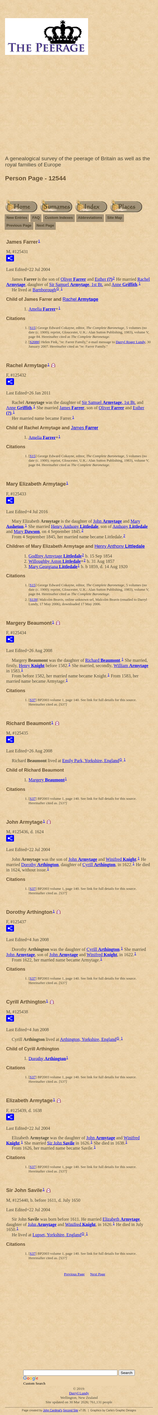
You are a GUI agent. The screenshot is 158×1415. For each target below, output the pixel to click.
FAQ (36, 217)
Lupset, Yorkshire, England (56, 1234)
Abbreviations (90, 217)
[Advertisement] (79, 106)
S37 (32, 700)
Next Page (45, 225)
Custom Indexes (59, 217)
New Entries (16, 217)
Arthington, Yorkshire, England (88, 1039)
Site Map (114, 217)
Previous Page (19, 225)
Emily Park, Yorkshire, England (90, 760)
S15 (32, 328)
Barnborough (44, 289)
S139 (33, 599)
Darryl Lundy (79, 1393)
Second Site (70, 1410)
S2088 (34, 342)
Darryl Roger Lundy (130, 342)
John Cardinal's (52, 1410)
